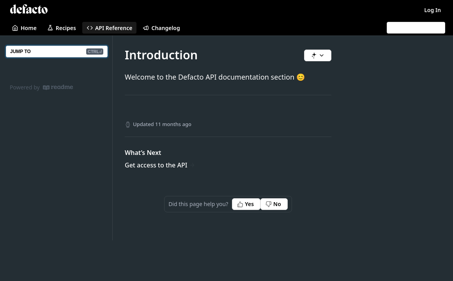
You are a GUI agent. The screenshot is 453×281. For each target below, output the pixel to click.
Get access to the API (156, 165)
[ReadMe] (58, 87)
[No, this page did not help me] (274, 204)
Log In (432, 10)
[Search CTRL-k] (416, 28)
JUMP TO (56, 51)
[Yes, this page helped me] (246, 204)
